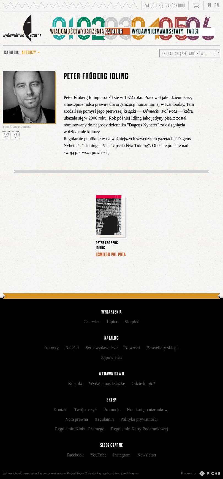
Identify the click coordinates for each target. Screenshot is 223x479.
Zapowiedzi (111, 357)
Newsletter (146, 455)
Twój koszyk (85, 409)
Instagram (122, 455)
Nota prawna (76, 419)
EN (216, 5)
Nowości (132, 347)
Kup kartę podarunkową (148, 409)
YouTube (98, 455)
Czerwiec (92, 321)
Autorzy (51, 347)
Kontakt (75, 383)
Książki (72, 347)
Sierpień (132, 321)
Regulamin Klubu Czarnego (80, 429)
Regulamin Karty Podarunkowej (139, 429)
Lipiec (112, 321)
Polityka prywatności (139, 419)
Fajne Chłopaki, (86, 473)
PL (210, 5)
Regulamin (104, 419)
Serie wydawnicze (101, 347)
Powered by (200, 473)
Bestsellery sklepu (162, 347)
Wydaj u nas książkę (107, 383)
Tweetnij (6, 135)
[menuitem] (63, 28)
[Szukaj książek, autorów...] (189, 53)
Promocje (112, 409)
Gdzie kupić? (143, 383)
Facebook (75, 455)
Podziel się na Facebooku (16, 135)
